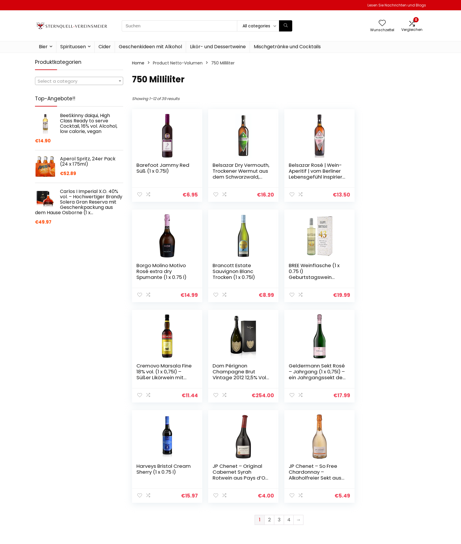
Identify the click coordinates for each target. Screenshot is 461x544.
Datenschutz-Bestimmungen (383, 477)
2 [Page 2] (269, 419)
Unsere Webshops (322, 500)
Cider (104, 46)
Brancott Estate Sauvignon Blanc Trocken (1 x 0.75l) (157, 271)
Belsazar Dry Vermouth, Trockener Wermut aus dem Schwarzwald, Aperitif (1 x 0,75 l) (237, 177)
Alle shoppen (317, 483)
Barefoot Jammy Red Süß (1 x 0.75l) (162, 168)
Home (138, 63)
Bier (43, 46)
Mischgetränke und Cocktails (287, 46)
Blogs (309, 492)
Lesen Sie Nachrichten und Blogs (397, 5)
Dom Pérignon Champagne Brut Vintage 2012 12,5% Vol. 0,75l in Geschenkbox (388, 274)
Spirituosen (73, 46)
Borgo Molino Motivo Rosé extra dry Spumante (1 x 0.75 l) (386, 171)
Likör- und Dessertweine (218, 46)
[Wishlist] (382, 23)
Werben (312, 508)
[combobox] (79, 81)
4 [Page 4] (288, 419)
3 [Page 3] (279, 419)
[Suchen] (285, 25)
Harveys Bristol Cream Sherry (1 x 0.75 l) (238, 368)
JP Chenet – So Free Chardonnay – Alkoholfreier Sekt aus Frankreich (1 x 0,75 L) (387, 374)
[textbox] (79, 81)
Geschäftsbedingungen (391, 489)
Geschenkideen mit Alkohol (150, 46)
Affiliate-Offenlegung (389, 497)
